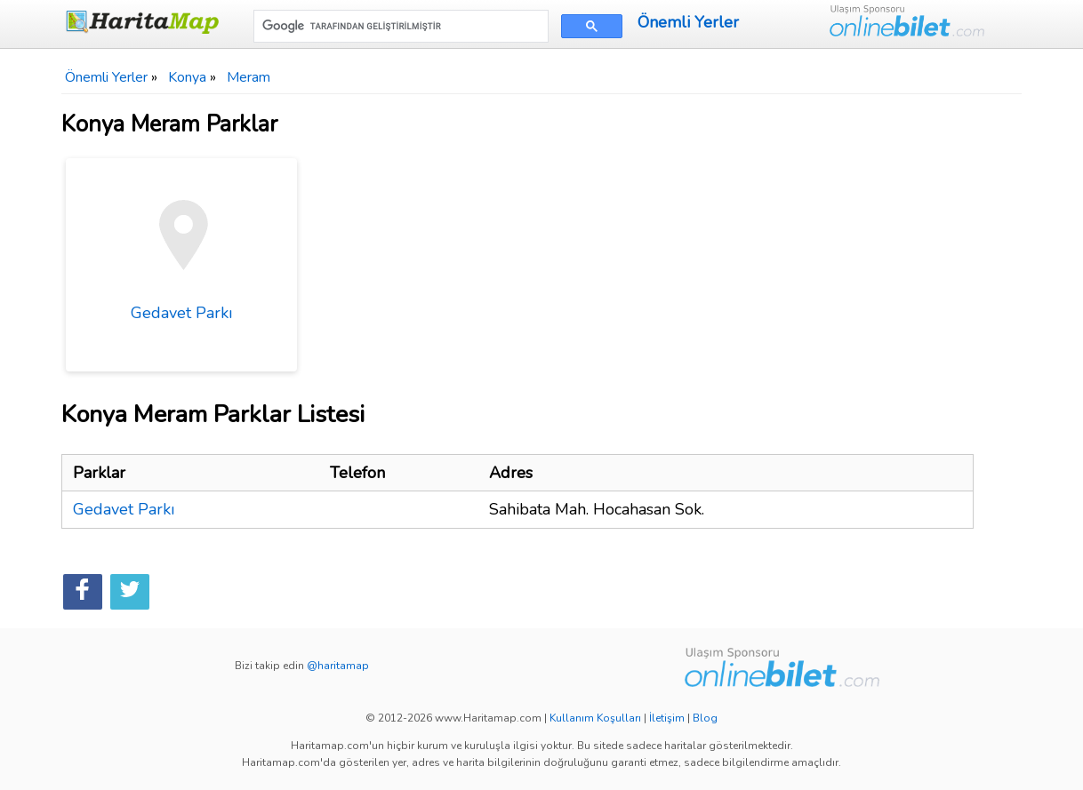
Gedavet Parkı (181, 247)
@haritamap (338, 665)
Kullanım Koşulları (595, 718)
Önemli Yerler (688, 22)
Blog (705, 718)
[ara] (399, 26)
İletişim (667, 718)
